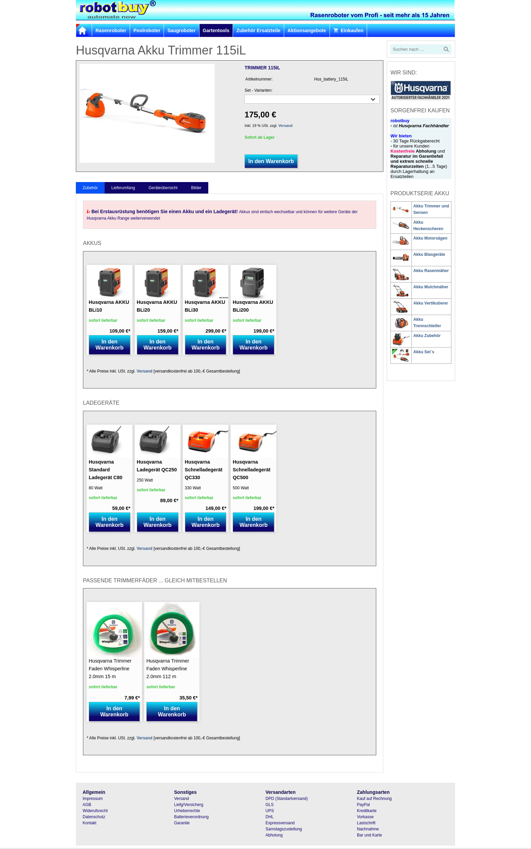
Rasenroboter (110, 30)
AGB (87, 804)
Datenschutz (94, 816)
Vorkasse (365, 816)
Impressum (93, 798)
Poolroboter (146, 30)
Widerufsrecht (95, 810)
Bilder (196, 187)
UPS (270, 810)
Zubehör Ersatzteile (258, 30)
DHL (270, 816)
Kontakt (90, 823)
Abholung (274, 835)
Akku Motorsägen (430, 238)
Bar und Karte (369, 835)
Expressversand (280, 823)
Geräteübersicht (163, 187)
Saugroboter (181, 30)
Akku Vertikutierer (430, 303)
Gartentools (216, 30)
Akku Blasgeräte (429, 254)
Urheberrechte (187, 810)
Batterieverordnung (191, 816)
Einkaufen (348, 30)
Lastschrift (366, 823)
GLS (270, 804)
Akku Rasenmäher (431, 270)
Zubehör (90, 187)
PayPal (363, 804)
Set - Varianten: (259, 90)
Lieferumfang (123, 187)
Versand (285, 126)
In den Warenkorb (271, 161)
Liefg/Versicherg (188, 804)
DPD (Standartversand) (287, 798)
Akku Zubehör (427, 335)
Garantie (182, 823)
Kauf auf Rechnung (374, 798)
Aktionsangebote (307, 30)
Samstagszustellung (284, 829)
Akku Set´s (423, 352)
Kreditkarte (367, 810)
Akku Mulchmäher (430, 287)
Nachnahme (368, 829)
